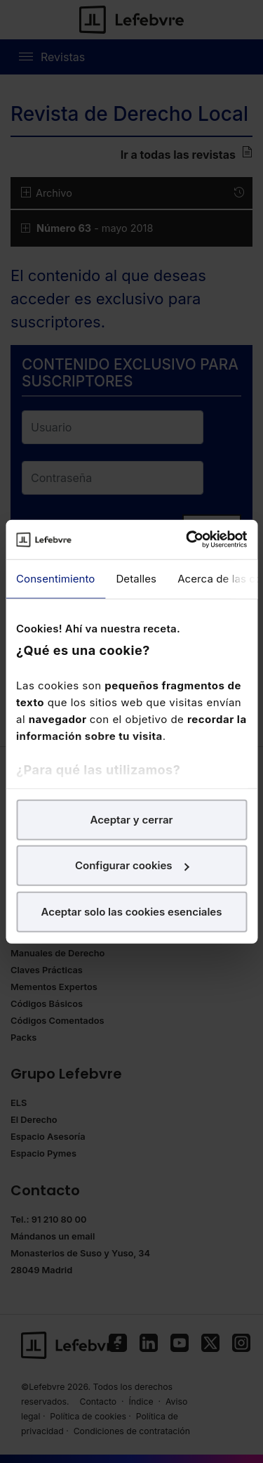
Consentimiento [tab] (55, 578)
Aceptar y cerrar (131, 819)
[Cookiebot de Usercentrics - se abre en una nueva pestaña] (187, 540)
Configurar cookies (132, 865)
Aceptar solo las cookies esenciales (131, 911)
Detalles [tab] (136, 578)
